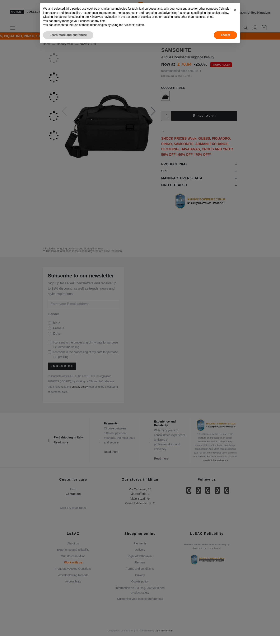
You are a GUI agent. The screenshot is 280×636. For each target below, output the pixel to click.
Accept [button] (225, 35)
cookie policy (219, 12)
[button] (235, 10)
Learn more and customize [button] (68, 35)
